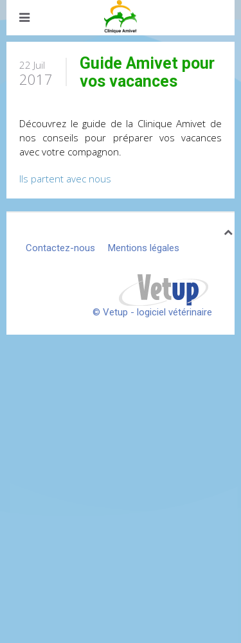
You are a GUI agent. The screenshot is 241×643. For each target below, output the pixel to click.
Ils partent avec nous (65, 178)
